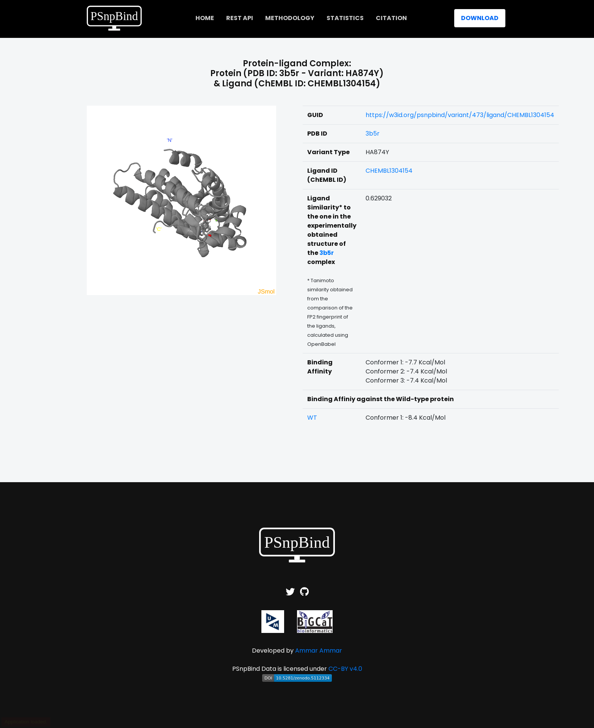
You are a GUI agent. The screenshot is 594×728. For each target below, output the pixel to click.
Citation (391, 18)
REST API (239, 18)
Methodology (289, 18)
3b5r (373, 133)
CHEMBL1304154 (389, 170)
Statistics (345, 18)
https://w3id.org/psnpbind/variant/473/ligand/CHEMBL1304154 (460, 115)
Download (480, 18)
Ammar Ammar (318, 650)
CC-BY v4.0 (345, 668)
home (204, 18)
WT (312, 417)
